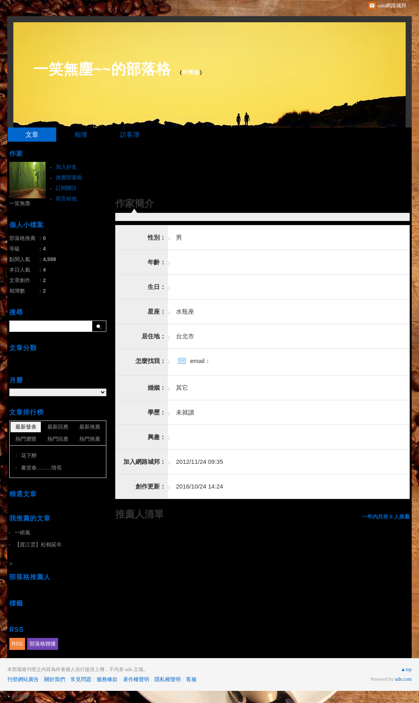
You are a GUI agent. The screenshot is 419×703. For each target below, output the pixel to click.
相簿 (80, 134)
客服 (191, 679)
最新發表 (25, 427)
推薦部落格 (69, 177)
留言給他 (66, 198)
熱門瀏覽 (25, 439)
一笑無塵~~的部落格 (102, 69)
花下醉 (29, 455)
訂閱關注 (66, 188)
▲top (406, 669)
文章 (31, 134)
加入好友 (66, 167)
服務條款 (107, 679)
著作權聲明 (136, 679)
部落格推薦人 (30, 576)
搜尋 (99, 326)
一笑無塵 (19, 203)
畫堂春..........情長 (41, 468)
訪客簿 (130, 134)
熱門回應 (57, 439)
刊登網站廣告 (23, 679)
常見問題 (80, 679)
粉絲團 (21, 697)
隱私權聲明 (167, 679)
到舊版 (190, 72)
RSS (17, 644)
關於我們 (54, 679)
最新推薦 (89, 427)
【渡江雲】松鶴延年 (38, 545)
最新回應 (57, 427)
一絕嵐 (22, 532)
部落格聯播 (43, 644)
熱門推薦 (89, 439)
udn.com (403, 679)
